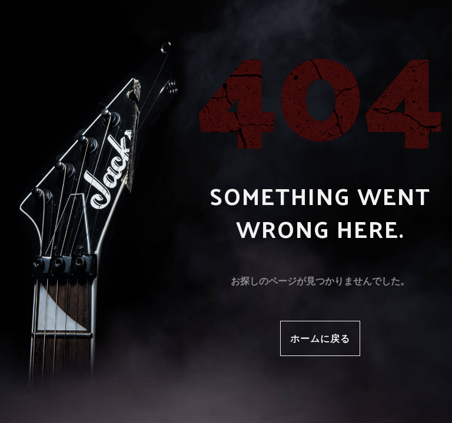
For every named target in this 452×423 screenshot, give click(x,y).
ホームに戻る (320, 338)
